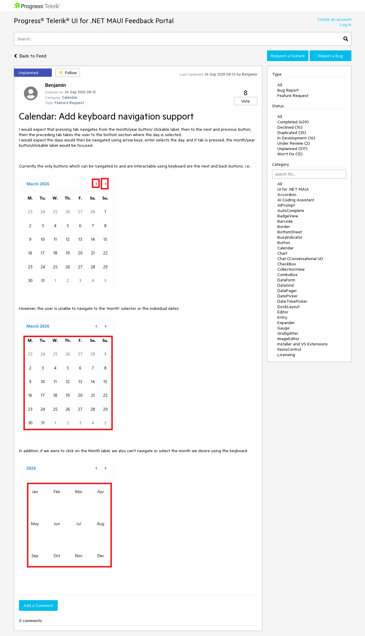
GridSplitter (287, 333)
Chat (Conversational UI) (300, 258)
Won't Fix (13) (290, 154)
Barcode (285, 221)
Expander (286, 322)
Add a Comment (38, 605)
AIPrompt (286, 205)
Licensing (286, 354)
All (279, 84)
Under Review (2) (293, 143)
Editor (282, 312)
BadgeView (287, 216)
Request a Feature (288, 55)
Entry (282, 317)
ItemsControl (289, 349)
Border (283, 226)
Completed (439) (293, 122)
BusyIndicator (290, 237)
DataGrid (285, 285)
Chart (282, 253)
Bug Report (288, 90)
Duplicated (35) (291, 132)
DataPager (287, 290)
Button (283, 242)
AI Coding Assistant (295, 200)
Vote (245, 101)
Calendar (285, 248)
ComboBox (287, 274)
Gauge (283, 328)
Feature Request (292, 95)
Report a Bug (330, 55)
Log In (345, 24)
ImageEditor (288, 338)
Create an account (334, 19)
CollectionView (291, 269)
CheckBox (286, 264)
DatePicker (287, 296)
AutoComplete (290, 210)
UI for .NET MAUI (292, 189)
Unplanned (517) (292, 148)
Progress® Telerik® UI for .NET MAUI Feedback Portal (94, 20)
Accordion (286, 194)
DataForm (286, 280)
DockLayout (288, 306)
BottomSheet (289, 232)
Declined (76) (290, 127)
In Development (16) (296, 138)
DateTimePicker (292, 301)
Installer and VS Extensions (302, 344)
